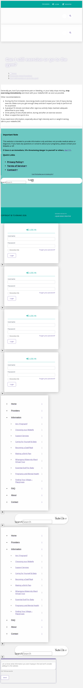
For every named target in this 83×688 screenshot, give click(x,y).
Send (5, 678)
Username (11, 236)
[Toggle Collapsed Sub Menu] (26, 418)
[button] (55, 4)
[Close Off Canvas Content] (2, 513)
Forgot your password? (47, 250)
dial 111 (67, 150)
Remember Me (13, 250)
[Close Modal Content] (2, 265)
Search (3, 182)
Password (11, 243)
